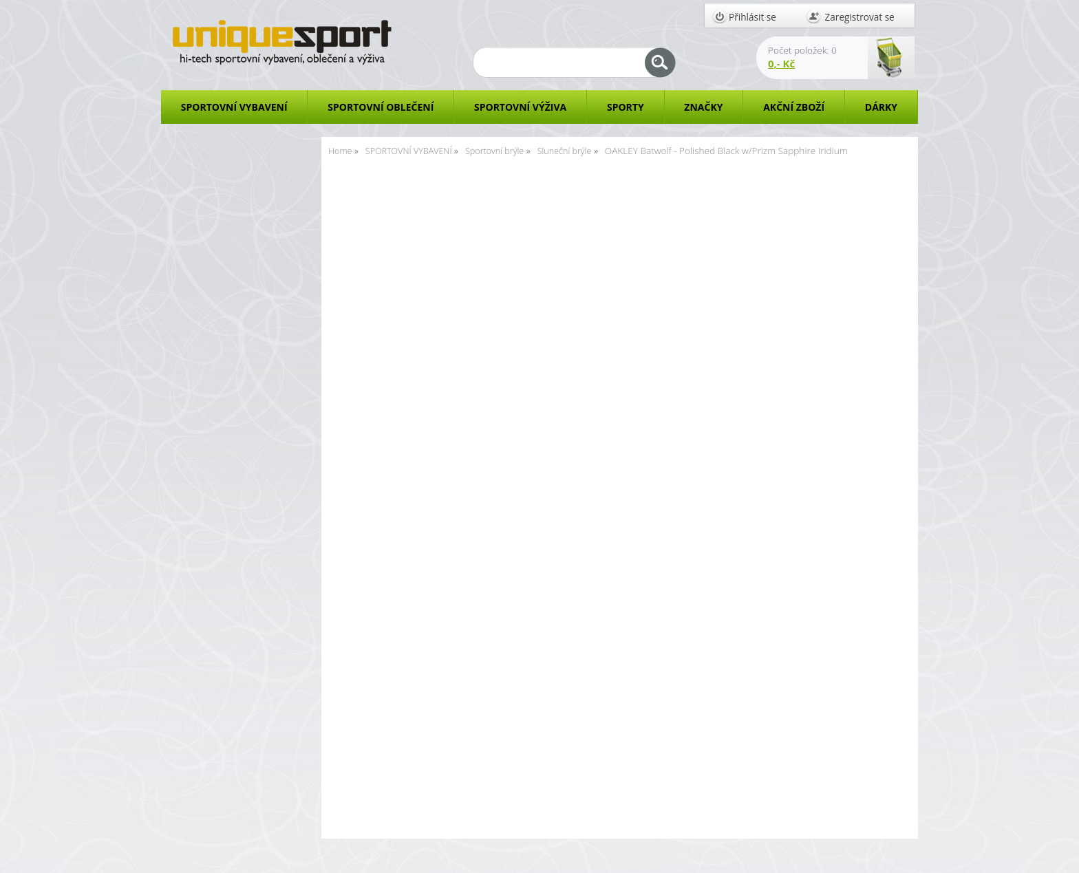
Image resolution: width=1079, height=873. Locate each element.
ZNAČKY (703, 107)
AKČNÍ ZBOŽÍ (793, 107)
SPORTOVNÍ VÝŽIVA (520, 107)
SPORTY (625, 107)
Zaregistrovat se (860, 16)
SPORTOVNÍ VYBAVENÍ (234, 107)
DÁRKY (881, 107)
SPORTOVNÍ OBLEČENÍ (381, 107)
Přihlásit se (752, 16)
